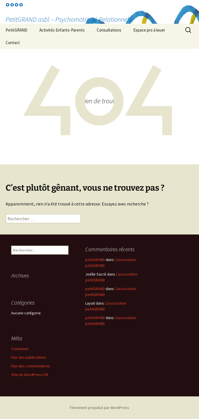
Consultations (109, 30)
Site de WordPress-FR (29, 374)
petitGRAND (95, 259)
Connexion (20, 348)
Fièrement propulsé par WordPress (99, 407)
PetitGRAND (16, 30)
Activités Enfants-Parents (62, 30)
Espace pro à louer (149, 30)
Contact (13, 42)
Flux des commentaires (30, 365)
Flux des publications (28, 357)
